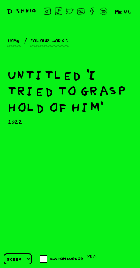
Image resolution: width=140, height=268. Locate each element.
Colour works (49, 40)
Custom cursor (61, 259)
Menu (124, 11)
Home (14, 40)
